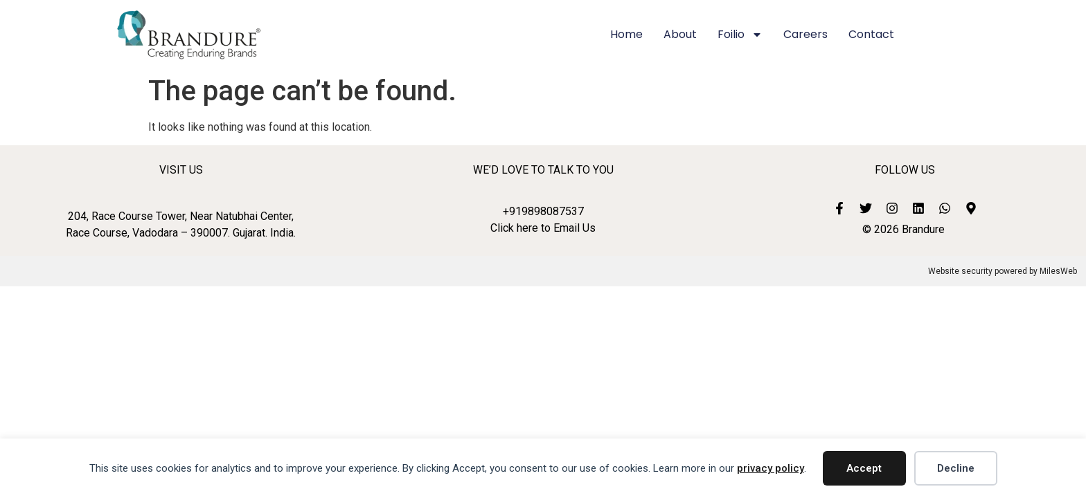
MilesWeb (1058, 271)
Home (626, 34)
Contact (871, 34)
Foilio (740, 35)
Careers (805, 34)
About (680, 34)
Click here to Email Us (543, 227)
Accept (864, 468)
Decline (955, 468)
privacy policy (770, 468)
